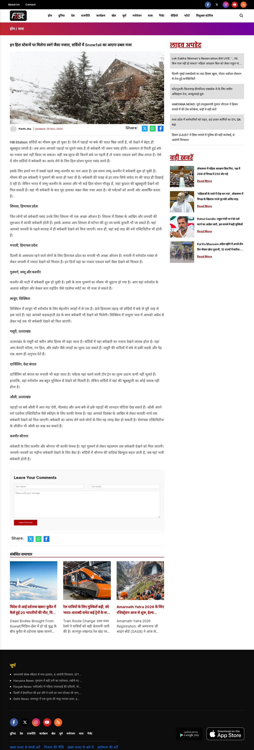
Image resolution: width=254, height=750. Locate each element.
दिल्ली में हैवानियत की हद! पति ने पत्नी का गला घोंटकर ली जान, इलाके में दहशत (47, 693)
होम (50, 15)
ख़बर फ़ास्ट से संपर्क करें (25, 747)
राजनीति (85, 15)
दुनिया (61, 15)
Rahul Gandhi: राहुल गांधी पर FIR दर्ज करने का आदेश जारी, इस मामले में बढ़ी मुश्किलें (220, 221)
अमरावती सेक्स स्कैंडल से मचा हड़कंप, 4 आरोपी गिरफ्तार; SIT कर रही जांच (47, 675)
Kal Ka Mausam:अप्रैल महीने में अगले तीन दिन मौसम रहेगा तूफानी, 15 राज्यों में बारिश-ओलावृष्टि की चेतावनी (220, 247)
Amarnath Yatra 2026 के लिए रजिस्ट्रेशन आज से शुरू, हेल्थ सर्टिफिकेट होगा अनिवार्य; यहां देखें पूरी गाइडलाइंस (140, 610)
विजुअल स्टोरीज (204, 15)
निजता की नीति (54, 747)
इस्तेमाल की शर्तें (107, 747)
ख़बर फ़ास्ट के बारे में (81, 747)
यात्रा (150, 15)
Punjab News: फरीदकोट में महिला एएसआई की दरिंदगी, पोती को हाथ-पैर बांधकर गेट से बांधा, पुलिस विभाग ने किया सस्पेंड (47, 687)
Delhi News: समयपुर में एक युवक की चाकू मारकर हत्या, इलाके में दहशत (47, 699)
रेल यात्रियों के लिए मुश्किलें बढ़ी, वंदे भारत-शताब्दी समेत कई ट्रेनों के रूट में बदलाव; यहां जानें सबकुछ (85, 610)
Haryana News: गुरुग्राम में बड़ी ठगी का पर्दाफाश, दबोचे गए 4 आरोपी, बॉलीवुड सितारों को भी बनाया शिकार (47, 681)
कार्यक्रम (100, 15)
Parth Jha (25, 128)
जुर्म (124, 15)
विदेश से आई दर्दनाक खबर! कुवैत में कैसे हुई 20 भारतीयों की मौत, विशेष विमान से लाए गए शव (33, 610)
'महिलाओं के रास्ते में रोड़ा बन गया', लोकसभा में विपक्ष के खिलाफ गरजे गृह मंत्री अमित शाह (220, 196)
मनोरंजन (137, 15)
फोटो (187, 15)
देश (73, 15)
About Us (14, 4)
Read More (204, 181)
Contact (30, 4)
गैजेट (161, 15)
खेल (114, 15)
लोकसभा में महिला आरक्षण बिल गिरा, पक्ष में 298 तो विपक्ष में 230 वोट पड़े (218, 171)
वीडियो (174, 15)
